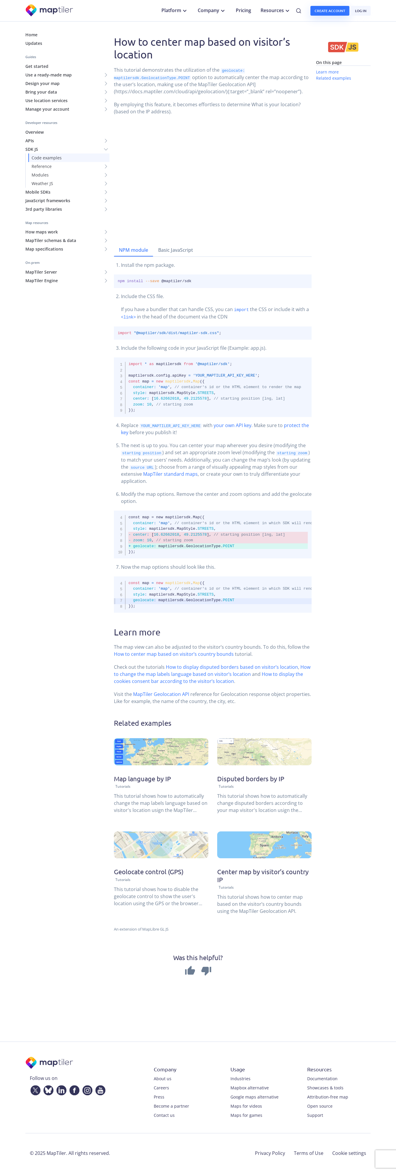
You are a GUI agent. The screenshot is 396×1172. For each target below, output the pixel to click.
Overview (34, 132)
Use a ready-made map (48, 75)
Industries (240, 1078)
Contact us (164, 1114)
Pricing (243, 10)
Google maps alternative (254, 1096)
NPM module (133, 249)
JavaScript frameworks (47, 200)
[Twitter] (34, 1088)
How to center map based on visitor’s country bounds (174, 653)
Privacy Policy (270, 1152)
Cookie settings (349, 1152)
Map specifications (44, 249)
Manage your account (47, 109)
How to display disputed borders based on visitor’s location (232, 666)
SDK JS (31, 149)
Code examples (47, 158)
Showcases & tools (325, 1087)
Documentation (322, 1078)
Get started (36, 66)
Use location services (46, 100)
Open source (320, 1105)
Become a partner (171, 1105)
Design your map (42, 83)
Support (315, 1114)
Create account (330, 10)
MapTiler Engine (41, 280)
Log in (360, 10)
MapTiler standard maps (170, 473)
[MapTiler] (49, 10)
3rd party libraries (43, 209)
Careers (161, 1087)
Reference (42, 166)
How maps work (41, 232)
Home (31, 34)
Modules (40, 175)
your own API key (232, 425)
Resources (276, 10)
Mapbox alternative (249, 1087)
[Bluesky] (47, 1088)
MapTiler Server (41, 272)
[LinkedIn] (60, 1088)
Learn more (327, 72)
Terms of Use (308, 1152)
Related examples (333, 78)
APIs (29, 140)
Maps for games (246, 1114)
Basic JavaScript (175, 249)
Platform (174, 10)
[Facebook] (73, 1088)
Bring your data (41, 92)
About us (162, 1078)
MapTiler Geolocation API (161, 693)
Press (159, 1096)
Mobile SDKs (37, 192)
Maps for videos (246, 1105)
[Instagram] (86, 1088)
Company (212, 10)
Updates (33, 43)
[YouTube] (99, 1088)
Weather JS (42, 183)
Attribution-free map (327, 1096)
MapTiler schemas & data (50, 240)
